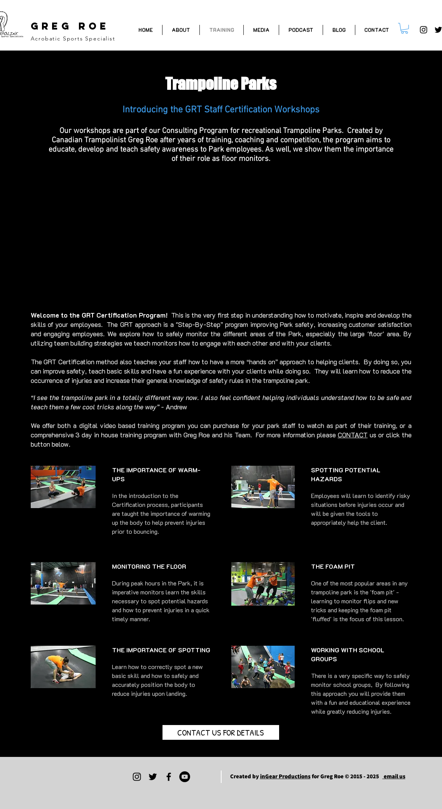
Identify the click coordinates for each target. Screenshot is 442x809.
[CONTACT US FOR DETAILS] (221, 732)
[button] (404, 28)
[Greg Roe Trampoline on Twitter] (152, 776)
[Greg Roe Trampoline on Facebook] (168, 776)
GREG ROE (70, 26)
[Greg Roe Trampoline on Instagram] (423, 30)
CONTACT (353, 434)
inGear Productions (285, 776)
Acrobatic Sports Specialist (73, 38)
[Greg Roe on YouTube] (184, 776)
